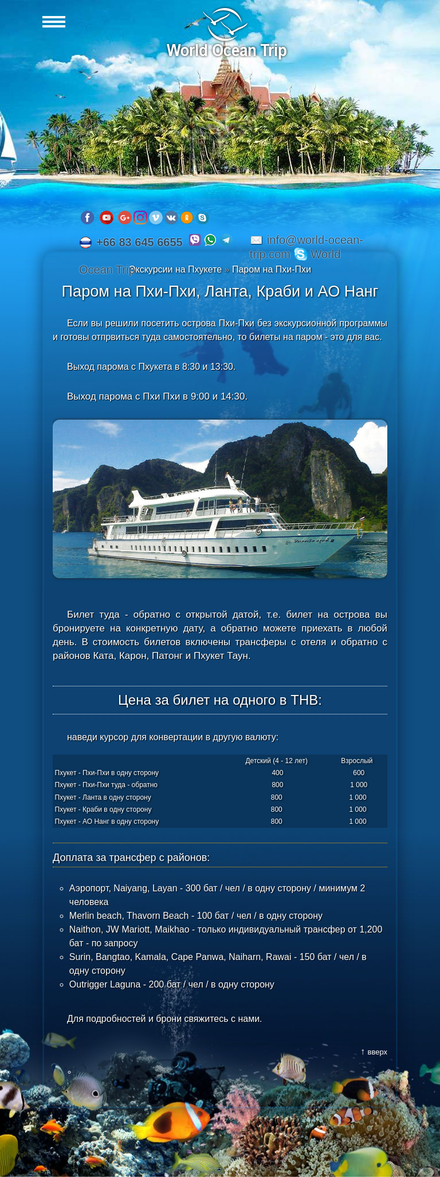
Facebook (88, 217)
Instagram (140, 217)
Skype (202, 217)
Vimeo (156, 217)
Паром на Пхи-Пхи (271, 269)
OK (187, 217)
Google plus (125, 217)
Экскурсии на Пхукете (175, 269)
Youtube (106, 217)
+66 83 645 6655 (139, 242)
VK (171, 217)
